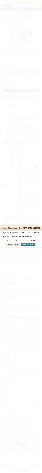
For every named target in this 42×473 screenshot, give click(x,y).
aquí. (36, 240)
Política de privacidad (29, 228)
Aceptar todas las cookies (28, 244)
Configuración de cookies (12, 244)
